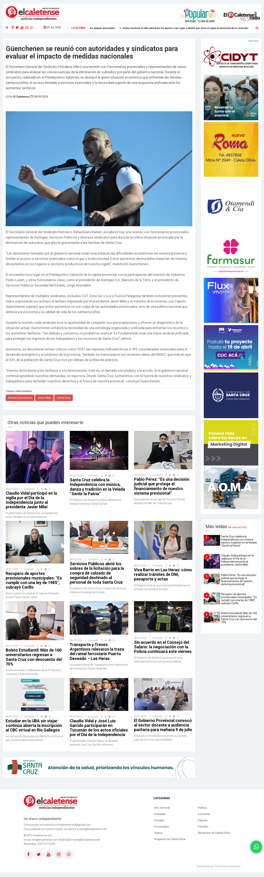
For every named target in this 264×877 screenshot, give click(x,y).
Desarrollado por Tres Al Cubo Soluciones (218, 871)
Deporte (203, 824)
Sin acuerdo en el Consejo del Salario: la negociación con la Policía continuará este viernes (162, 649)
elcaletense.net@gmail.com (74, 829)
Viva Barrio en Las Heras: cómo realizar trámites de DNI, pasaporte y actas (163, 574)
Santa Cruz (63, 397)
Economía (204, 818)
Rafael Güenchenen (20, 397)
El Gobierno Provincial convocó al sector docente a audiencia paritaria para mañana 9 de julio (163, 727)
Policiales (160, 818)
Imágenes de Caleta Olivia (169, 843)
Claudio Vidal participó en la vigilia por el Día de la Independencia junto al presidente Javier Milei (31, 500)
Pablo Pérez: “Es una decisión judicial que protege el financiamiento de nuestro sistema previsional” (162, 486)
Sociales (159, 824)
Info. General (162, 812)
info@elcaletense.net (44, 844)
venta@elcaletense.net (86, 844)
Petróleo (203, 831)
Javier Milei (44, 397)
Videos (158, 837)
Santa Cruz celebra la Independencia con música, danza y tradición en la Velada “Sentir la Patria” (97, 486)
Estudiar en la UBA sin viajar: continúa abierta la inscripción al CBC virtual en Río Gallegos (34, 725)
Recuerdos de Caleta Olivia (214, 837)
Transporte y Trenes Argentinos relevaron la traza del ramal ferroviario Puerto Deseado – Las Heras (97, 651)
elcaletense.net (42, 839)
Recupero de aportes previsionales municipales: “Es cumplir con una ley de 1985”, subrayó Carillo (34, 580)
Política (202, 812)
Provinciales (161, 831)
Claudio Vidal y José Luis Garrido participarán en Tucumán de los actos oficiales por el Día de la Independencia (93, 730)
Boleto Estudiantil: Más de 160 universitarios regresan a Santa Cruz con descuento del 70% (34, 657)
